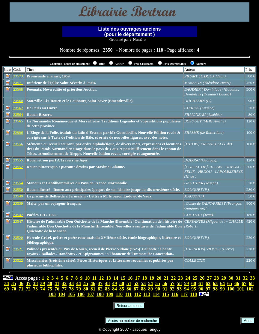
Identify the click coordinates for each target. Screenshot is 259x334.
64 (222, 283)
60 (193, 283)
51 (129, 283)
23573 (18, 76)
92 (172, 288)
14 (115, 278)
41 (57, 283)
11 (94, 278)
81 (93, 288)
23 (180, 278)
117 (184, 294)
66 (236, 283)
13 (108, 278)
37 (28, 283)
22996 (18, 132)
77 (64, 288)
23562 (18, 108)
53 (143, 283)
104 (61, 294)
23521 (18, 249)
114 (156, 294)
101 (240, 288)
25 (194, 278)
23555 (18, 160)
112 (137, 294)
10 (87, 278)
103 (52, 294)
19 (151, 278)
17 (137, 278)
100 (230, 288)
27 (209, 278)
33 (252, 278)
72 (28, 288)
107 (90, 294)
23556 (18, 144)
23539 (18, 203)
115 (165, 294)
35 (13, 283)
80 (85, 288)
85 (121, 288)
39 (42, 283)
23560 (18, 100)
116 (174, 294)
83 (107, 288)
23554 (18, 183)
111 (128, 294)
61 (200, 283)
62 (208, 283)
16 (130, 278)
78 (71, 288)
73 (35, 288)
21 (166, 278)
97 (208, 288)
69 (6, 288)
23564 (18, 114)
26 (202, 278)
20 (158, 278)
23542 (18, 214)
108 (100, 294)
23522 (18, 260)
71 (21, 288)
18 (144, 278)
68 (251, 283)
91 (164, 288)
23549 (18, 196)
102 (250, 288)
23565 (18, 121)
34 (6, 283)
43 (71, 283)
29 (223, 278)
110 (119, 294)
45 (85, 283)
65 (229, 283)
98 (215, 288)
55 (157, 283)
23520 (18, 237)
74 (42, 288)
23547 (18, 221)
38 (35, 283)
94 (186, 288)
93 (179, 288)
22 (173, 278)
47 (100, 283)
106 (81, 294)
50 (121, 283)
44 (78, 283)
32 (245, 278)
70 (13, 288)
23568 (18, 89)
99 (222, 288)
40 (49, 283)
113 (146, 294)
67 (244, 283)
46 (93, 283)
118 (193, 294)
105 (71, 294)
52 (136, 283)
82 (100, 288)
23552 (18, 166)
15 (123, 278)
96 (200, 288)
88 (143, 288)
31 (238, 278)
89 (150, 288)
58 (179, 283)
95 (193, 288)
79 (78, 288)
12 (101, 278)
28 (216, 278)
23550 (18, 189)
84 (114, 288)
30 (230, 278)
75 (49, 288)
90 (157, 288)
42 (64, 283)
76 (57, 288)
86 (129, 288)
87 (136, 288)
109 (109, 294)
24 (187, 278)
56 (164, 283)
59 (186, 283)
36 (21, 283)
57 (172, 283)
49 (114, 283)
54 (150, 283)
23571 (18, 82)
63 (215, 283)
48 (107, 283)
